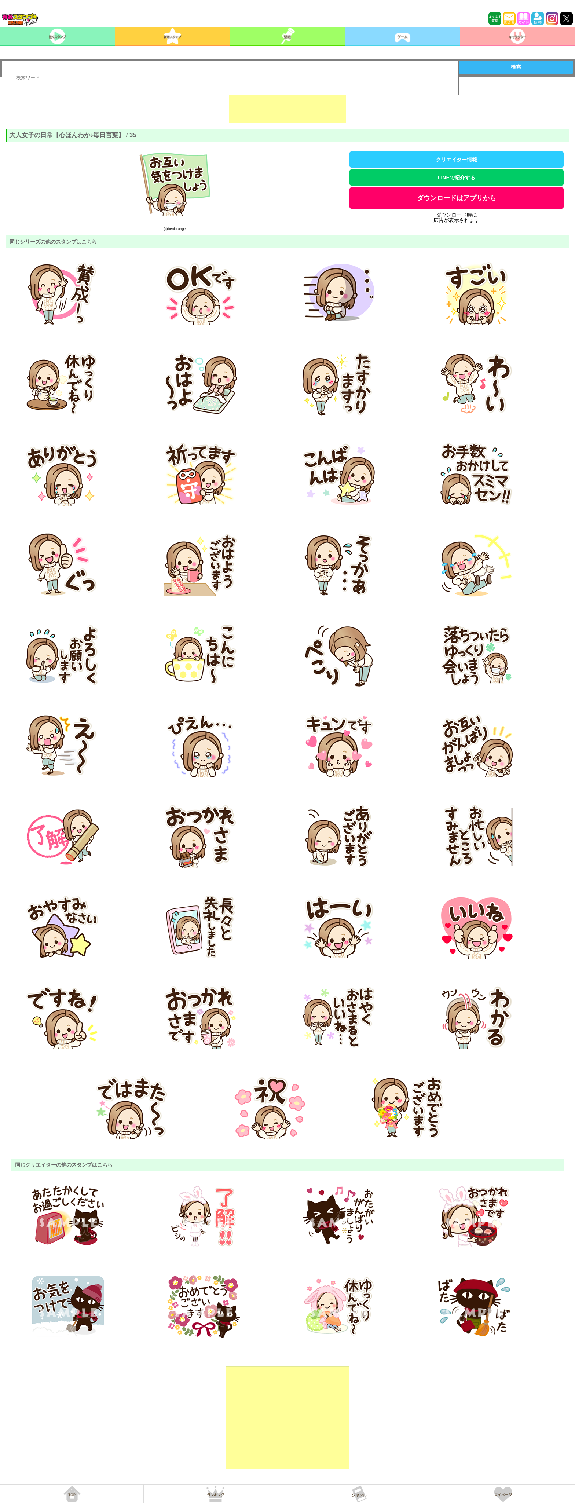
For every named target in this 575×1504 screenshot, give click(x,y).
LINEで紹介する (456, 177)
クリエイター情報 (456, 159)
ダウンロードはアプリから (456, 198)
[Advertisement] (287, 105)
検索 (516, 67)
